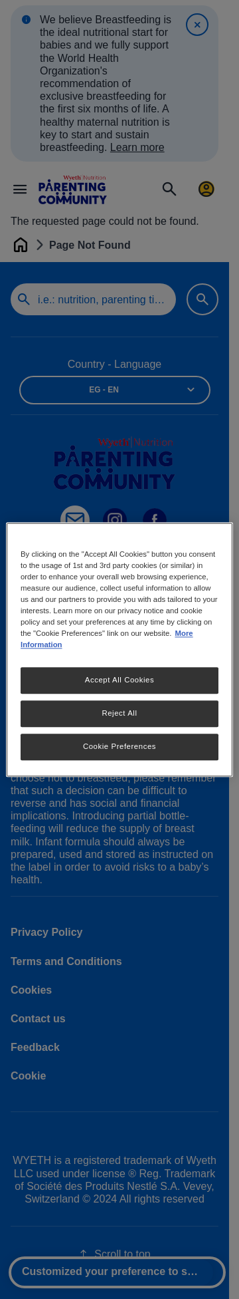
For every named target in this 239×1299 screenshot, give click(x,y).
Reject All (119, 713)
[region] (119, 649)
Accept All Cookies (119, 680)
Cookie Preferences (119, 746)
